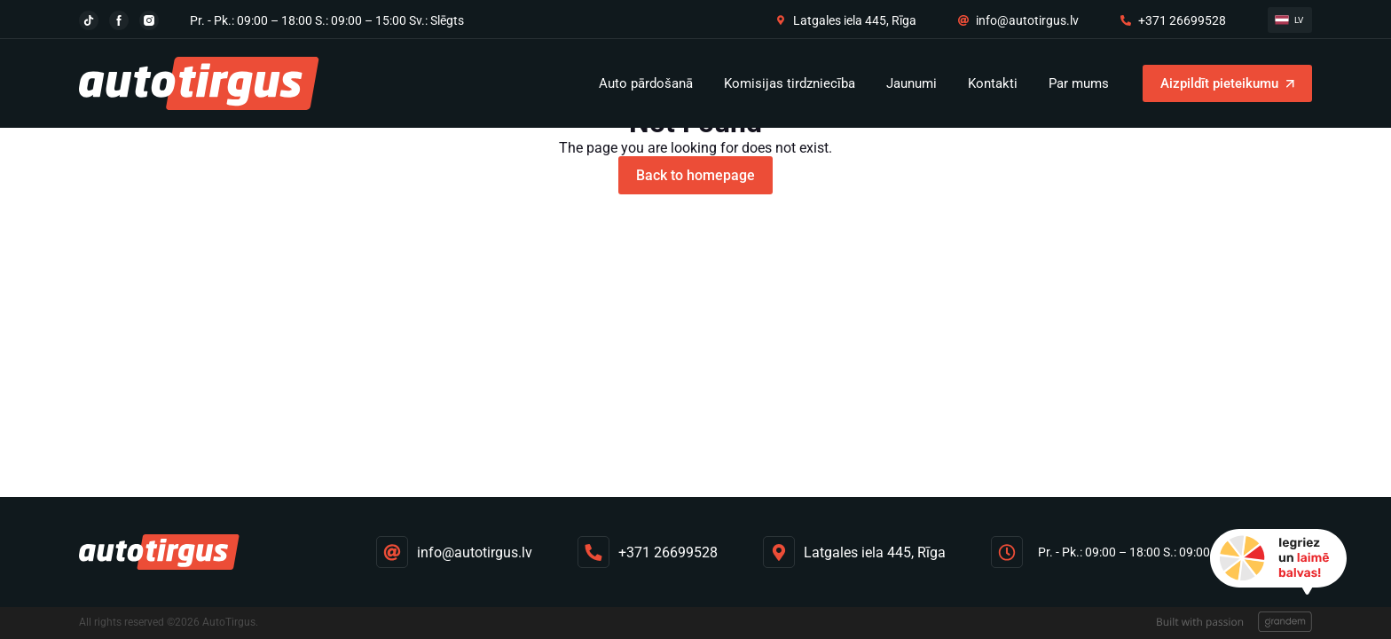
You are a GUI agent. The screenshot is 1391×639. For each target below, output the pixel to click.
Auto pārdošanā (646, 83)
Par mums (1079, 83)
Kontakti (993, 83)
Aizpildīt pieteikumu (1219, 83)
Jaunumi (911, 83)
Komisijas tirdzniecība (789, 83)
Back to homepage (695, 175)
